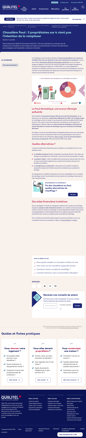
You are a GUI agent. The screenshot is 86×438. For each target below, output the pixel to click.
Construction (44, 9)
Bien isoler (52, 398)
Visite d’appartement (35, 402)
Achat (34, 9)
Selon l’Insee (58, 136)
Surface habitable (34, 409)
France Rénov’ (65, 220)
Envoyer (77, 305)
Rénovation (55, 9)
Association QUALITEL (77, 2)
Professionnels (64, 2)
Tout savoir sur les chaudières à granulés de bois (56, 265)
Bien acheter (42, 379)
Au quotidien (65, 8)
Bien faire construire (70, 379)
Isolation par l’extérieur (55, 409)
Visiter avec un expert (35, 404)
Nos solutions (75, 8)
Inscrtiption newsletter (66, 304)
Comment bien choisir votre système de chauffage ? (38, 26)
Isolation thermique (54, 407)
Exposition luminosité (35, 407)
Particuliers (55, 2)
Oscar (74, 220)
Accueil (5, 26)
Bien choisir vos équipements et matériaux (17, 26)
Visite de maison (34, 400)
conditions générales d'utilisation (69, 327)
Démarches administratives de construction (72, 407)
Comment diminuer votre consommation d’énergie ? (57, 272)
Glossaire (56, 428)
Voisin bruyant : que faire (55, 404)
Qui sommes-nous (25, 9)
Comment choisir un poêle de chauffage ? (53, 269)
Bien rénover (13, 379)
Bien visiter (33, 398)
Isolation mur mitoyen (54, 402)
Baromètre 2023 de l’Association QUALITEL (53, 62)
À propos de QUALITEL (8, 428)
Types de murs (71, 411)
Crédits (82, 428)
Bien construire (73, 398)
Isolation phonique (53, 400)
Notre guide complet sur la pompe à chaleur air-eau (57, 262)
